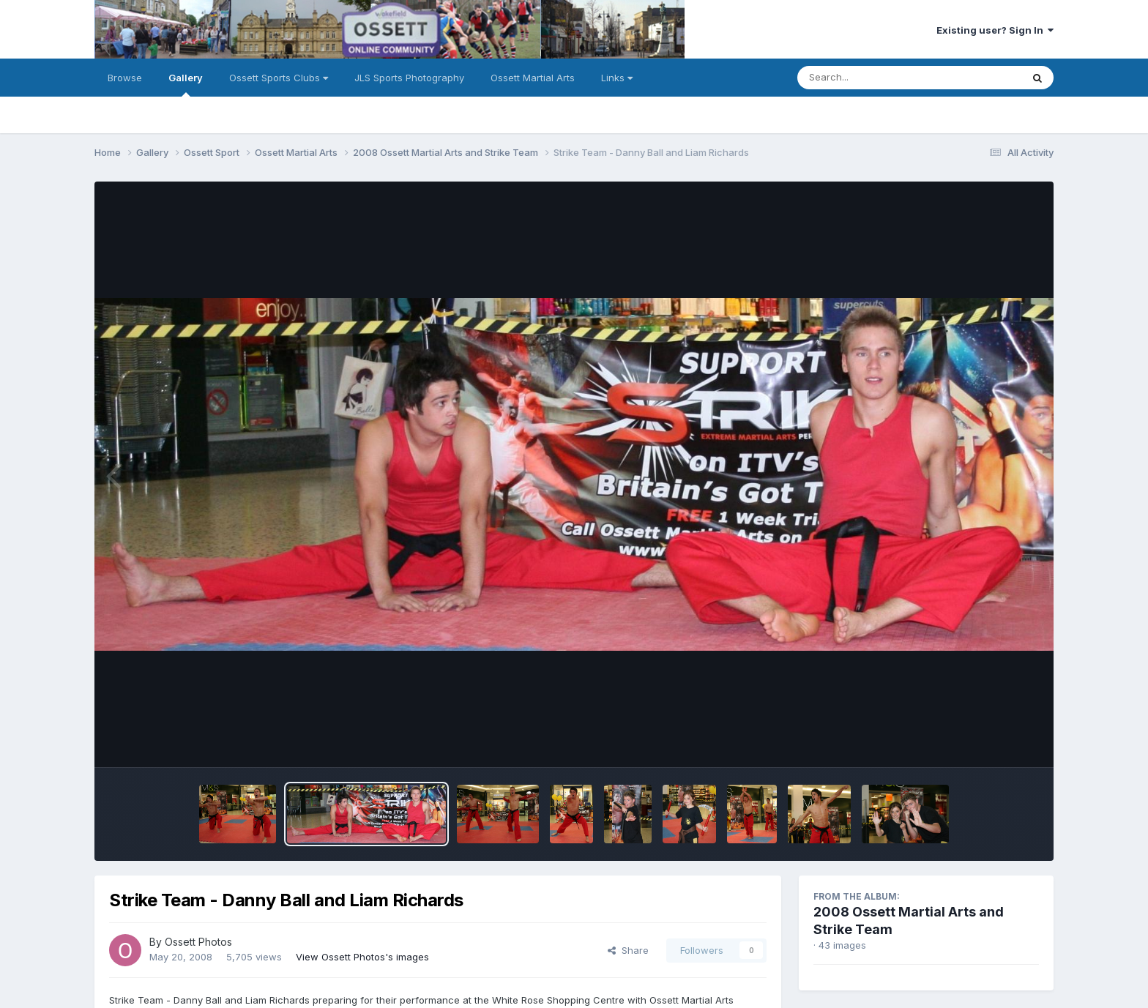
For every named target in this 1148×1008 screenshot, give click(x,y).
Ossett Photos (198, 942)
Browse (125, 77)
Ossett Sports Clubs (278, 77)
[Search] (869, 77)
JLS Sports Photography (409, 77)
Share (628, 950)
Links (617, 77)
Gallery (185, 84)
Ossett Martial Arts (533, 77)
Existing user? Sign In (995, 30)
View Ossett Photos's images (362, 957)
